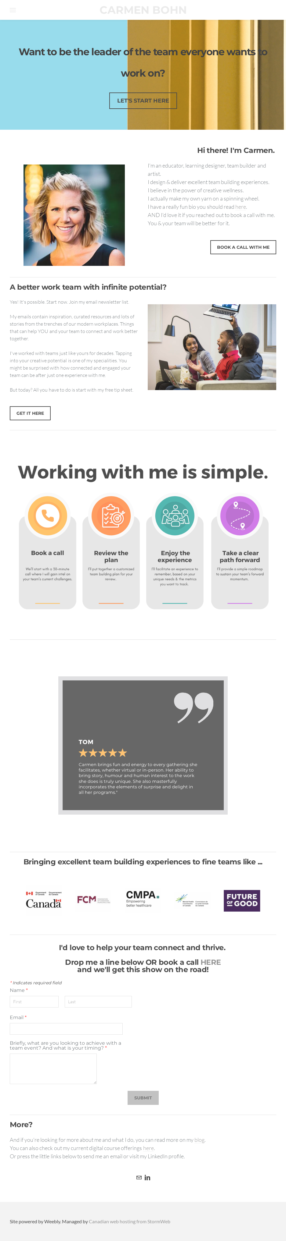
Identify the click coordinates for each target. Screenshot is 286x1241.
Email (18, 1017)
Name (19, 990)
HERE (211, 962)
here (240, 206)
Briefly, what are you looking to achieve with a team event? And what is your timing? (65, 1046)
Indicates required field (35, 983)
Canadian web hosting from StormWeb (129, 1221)
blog (199, 1139)
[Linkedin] (147, 1177)
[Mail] (139, 1177)
